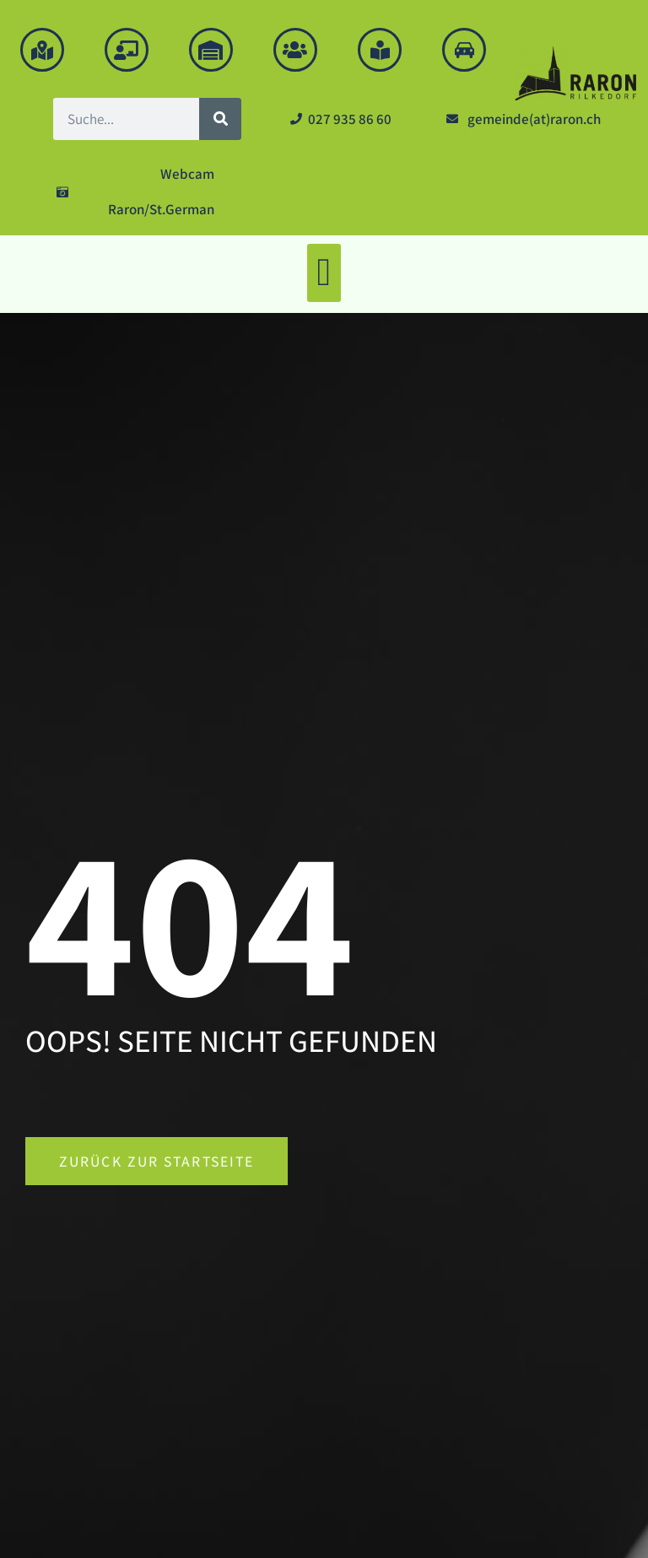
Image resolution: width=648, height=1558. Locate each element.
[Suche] (220, 119)
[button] (324, 273)
